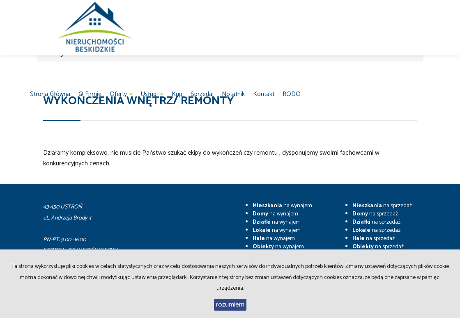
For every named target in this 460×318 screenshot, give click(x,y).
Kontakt (263, 94)
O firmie (89, 94)
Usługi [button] (152, 94)
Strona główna (50, 94)
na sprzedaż (382, 205)
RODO (292, 94)
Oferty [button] (121, 94)
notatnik (233, 94)
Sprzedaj (202, 94)
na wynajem (282, 205)
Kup (177, 94)
